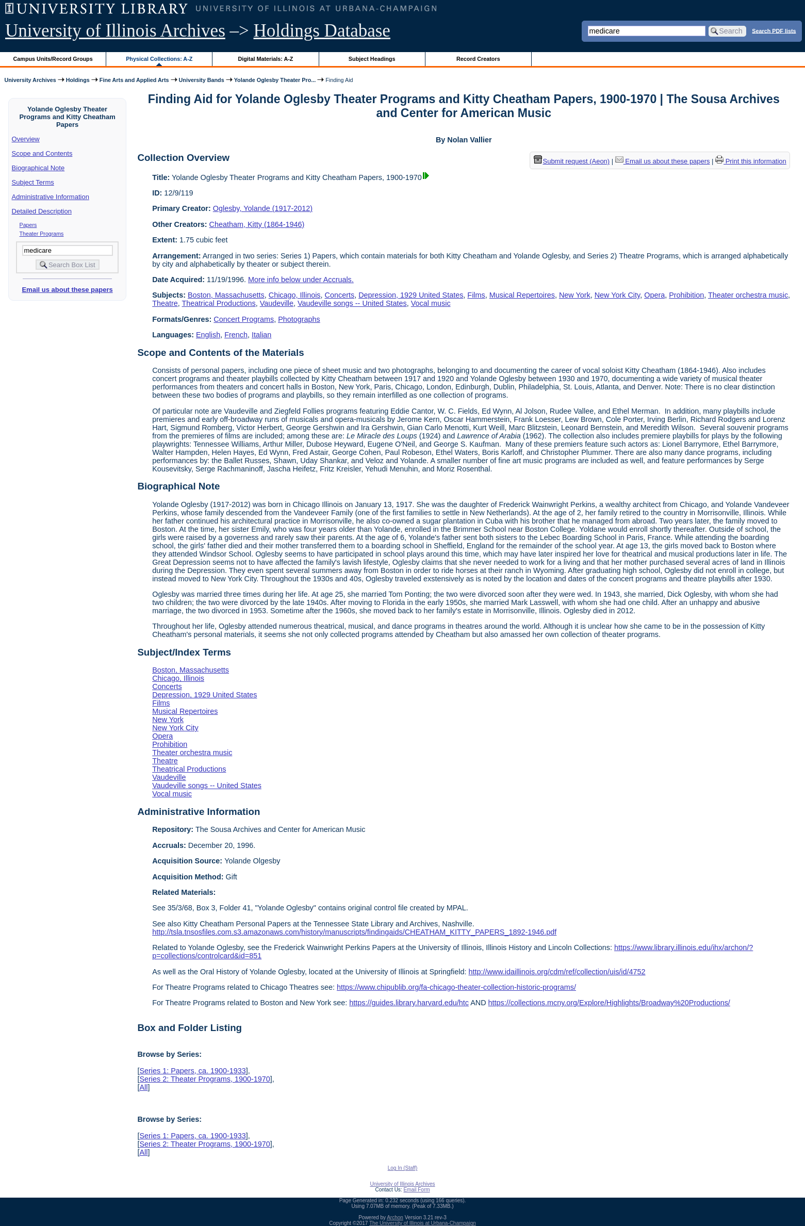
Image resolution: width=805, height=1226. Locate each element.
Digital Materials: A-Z (265, 59)
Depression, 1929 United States (410, 295)
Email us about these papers (67, 289)
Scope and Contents (42, 153)
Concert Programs (243, 319)
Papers (28, 225)
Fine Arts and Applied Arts (134, 80)
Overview (26, 139)
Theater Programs (42, 234)
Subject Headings (372, 59)
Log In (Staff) (403, 1168)
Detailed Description (42, 211)
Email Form (416, 1189)
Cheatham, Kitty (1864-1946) (257, 224)
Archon (395, 1217)
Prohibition (686, 295)
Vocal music (431, 303)
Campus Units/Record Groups (53, 59)
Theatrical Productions (219, 303)
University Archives (30, 80)
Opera (654, 295)
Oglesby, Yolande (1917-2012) (263, 208)
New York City (617, 295)
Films (476, 295)
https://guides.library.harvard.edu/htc (409, 1003)
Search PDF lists (774, 30)
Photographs (299, 319)
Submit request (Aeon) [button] (572, 161)
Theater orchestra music (748, 295)
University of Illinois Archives (115, 31)
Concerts (340, 295)
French (236, 335)
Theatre (165, 303)
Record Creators (478, 59)
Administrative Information (50, 197)
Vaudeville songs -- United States (352, 303)
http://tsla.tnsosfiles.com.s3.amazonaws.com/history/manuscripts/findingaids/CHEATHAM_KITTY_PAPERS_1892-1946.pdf (354, 932)
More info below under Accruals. (301, 279)
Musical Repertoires (522, 295)
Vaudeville (276, 303)
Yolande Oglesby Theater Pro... (275, 80)
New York (574, 295)
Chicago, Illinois (295, 295)
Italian (261, 335)
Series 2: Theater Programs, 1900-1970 (204, 1079)
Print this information (750, 161)
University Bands (201, 80)
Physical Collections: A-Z (159, 59)
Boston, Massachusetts (226, 295)
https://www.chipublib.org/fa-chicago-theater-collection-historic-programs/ (456, 987)
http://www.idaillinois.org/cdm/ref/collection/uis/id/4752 (556, 972)
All (143, 1087)
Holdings (78, 80)
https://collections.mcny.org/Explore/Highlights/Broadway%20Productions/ (609, 1003)
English (208, 335)
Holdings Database (322, 31)
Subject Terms (33, 182)
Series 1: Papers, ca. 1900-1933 (192, 1071)
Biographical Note (38, 168)
